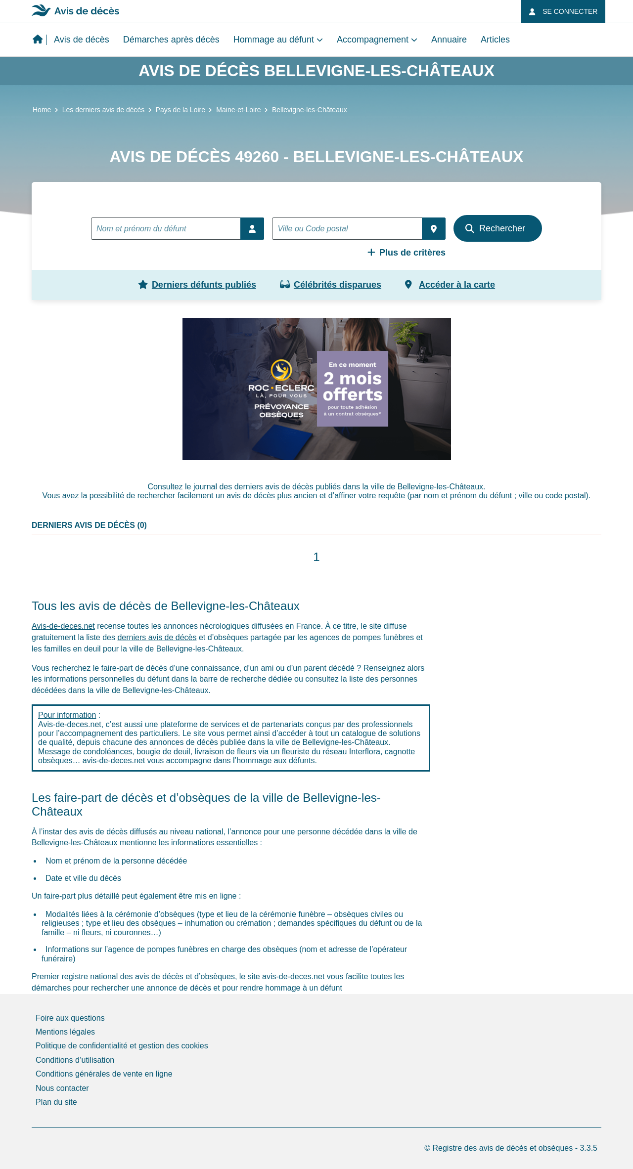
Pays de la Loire (180, 110)
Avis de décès (81, 39)
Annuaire (449, 39)
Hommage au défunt (273, 39)
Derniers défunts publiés (197, 285)
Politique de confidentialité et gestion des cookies (122, 1045)
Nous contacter (62, 1088)
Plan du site (56, 1102)
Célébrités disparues (330, 285)
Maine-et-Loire (238, 110)
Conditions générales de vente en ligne (104, 1074)
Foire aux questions (70, 1018)
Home (42, 110)
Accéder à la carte (450, 285)
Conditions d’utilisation (75, 1060)
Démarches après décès (171, 39)
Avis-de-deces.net (63, 626)
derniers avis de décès (156, 637)
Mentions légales (65, 1032)
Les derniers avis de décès (103, 110)
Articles (495, 39)
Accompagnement (372, 39)
